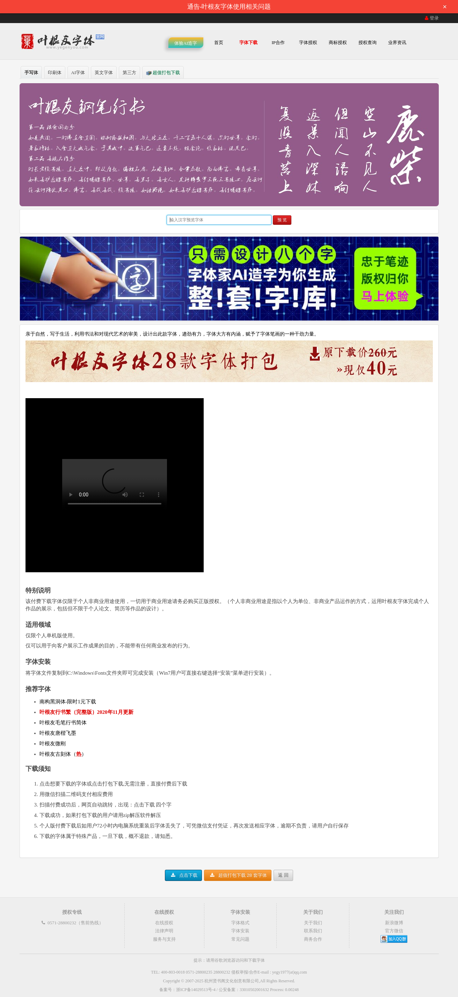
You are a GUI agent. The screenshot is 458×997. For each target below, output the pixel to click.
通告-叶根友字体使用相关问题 (319, 6)
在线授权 (164, 922)
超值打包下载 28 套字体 (238, 875)
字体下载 (248, 42)
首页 (218, 42)
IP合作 (278, 42)
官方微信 (394, 930)
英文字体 (104, 72)
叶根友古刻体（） (63, 754)
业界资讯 (397, 42)
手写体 (31, 72)
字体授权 (308, 42)
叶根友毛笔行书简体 (63, 722)
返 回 (283, 875)
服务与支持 (164, 939)
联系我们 (313, 930)
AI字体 (78, 72)
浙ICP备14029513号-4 (196, 989)
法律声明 (164, 930)
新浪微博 (394, 922)
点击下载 (183, 875)
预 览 (282, 219)
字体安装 (240, 930)
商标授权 (338, 42)
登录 (431, 18)
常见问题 (240, 939)
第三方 (129, 72)
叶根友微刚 (52, 743)
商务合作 (313, 939)
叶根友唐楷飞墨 (57, 733)
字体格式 (240, 922)
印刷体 (54, 72)
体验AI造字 (185, 43)
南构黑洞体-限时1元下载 (67, 701)
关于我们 (313, 922)
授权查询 (367, 42)
